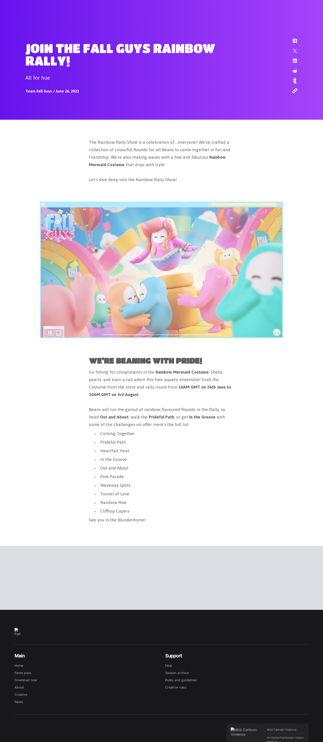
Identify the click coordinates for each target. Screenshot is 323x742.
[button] (292, 43)
